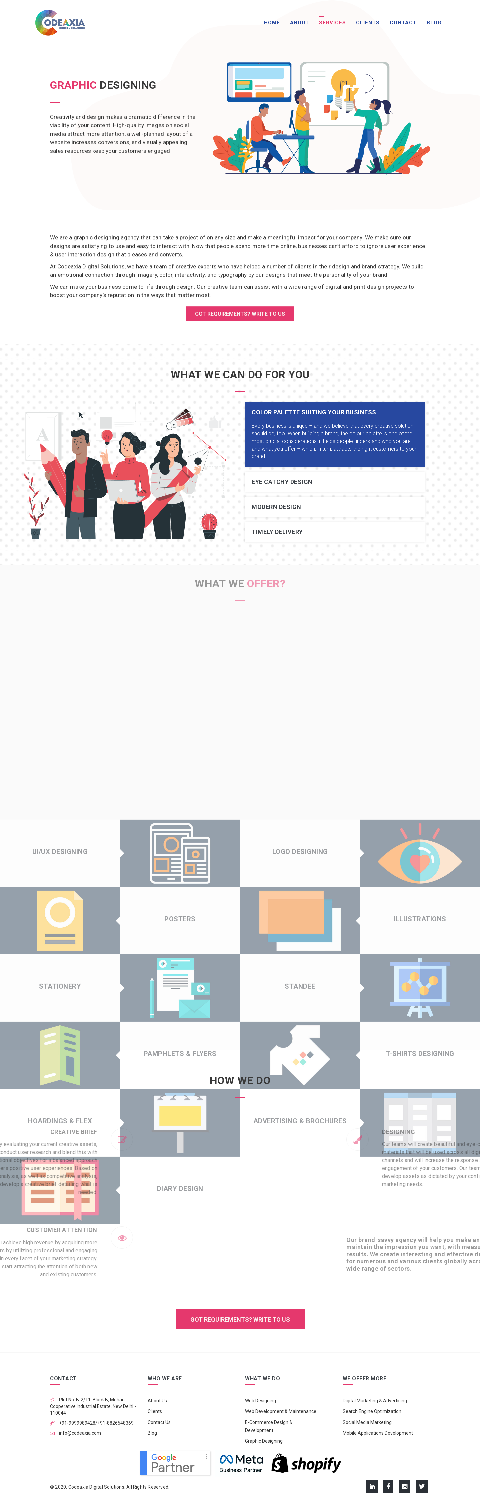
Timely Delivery (277, 531)
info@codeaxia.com (79, 1433)
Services (332, 23)
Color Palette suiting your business (314, 412)
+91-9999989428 (76, 1423)
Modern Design (276, 506)
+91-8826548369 (115, 1423)
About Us (157, 1400)
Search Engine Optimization (372, 1411)
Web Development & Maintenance (280, 1411)
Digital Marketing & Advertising (375, 1400)
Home (272, 23)
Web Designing (260, 1400)
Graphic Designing (264, 1441)
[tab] (335, 412)
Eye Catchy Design (282, 481)
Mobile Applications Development (378, 1433)
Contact (403, 23)
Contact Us (159, 1422)
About (299, 23)
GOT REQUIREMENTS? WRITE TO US (240, 316)
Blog (434, 23)
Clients (368, 23)
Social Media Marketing (367, 1422)
